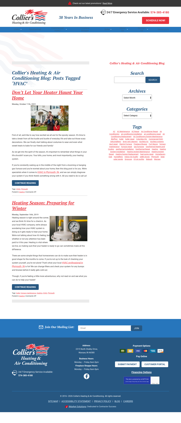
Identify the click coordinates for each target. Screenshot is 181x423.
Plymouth (24, 201)
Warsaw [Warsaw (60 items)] (157, 158)
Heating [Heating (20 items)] (155, 148)
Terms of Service (143, 392)
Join (136, 341)
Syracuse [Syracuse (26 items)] (128, 158)
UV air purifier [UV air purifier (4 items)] (139, 158)
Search (152, 80)
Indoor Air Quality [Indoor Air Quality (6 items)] (131, 156)
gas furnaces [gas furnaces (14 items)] (139, 146)
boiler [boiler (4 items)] (121, 138)
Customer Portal (154, 375)
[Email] (110, 341)
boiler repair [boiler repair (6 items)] (129, 138)
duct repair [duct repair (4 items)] (113, 143)
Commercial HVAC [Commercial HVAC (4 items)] (156, 138)
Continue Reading (25, 195)
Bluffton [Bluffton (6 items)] (114, 138)
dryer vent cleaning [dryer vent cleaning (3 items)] (130, 141)
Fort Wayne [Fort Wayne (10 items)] (153, 143)
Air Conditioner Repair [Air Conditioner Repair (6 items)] (149, 131)
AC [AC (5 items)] (114, 131)
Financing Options (141, 383)
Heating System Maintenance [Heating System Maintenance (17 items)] (138, 151)
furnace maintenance (28, 307)
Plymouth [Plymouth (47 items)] (155, 156)
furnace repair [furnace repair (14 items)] (126, 146)
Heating (22, 204)
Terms (157, 394)
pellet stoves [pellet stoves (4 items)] (145, 156)
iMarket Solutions (75, 417)
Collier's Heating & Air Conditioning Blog (137, 64)
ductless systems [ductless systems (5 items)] (157, 141)
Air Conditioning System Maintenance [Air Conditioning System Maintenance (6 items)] (147, 136)
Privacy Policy (134, 392)
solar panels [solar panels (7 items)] (118, 158)
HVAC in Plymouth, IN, (73, 181)
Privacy (153, 394)
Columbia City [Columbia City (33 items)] (141, 138)
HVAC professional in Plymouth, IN (29, 280)
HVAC (18, 201)
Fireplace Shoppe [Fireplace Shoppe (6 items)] (140, 143)
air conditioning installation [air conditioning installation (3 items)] (131, 133)
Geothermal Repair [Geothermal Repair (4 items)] (142, 148)
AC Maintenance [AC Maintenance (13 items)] (123, 131)
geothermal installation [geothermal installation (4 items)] (125, 148)
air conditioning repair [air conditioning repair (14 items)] (152, 133)
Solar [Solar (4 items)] (163, 156)
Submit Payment (127, 375)
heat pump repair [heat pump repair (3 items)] (147, 153)
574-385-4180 (159, 12)
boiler (18, 307)
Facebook (87, 388)
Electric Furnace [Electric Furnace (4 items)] (126, 143)
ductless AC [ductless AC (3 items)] (143, 141)
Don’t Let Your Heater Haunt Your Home (47, 102)
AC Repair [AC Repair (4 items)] (135, 131)
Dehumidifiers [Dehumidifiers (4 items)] (115, 141)
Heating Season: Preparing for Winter (43, 218)
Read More (107, 3)
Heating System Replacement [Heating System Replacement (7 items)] (127, 153)
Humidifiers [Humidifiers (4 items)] (118, 156)
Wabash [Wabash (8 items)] (149, 158)
